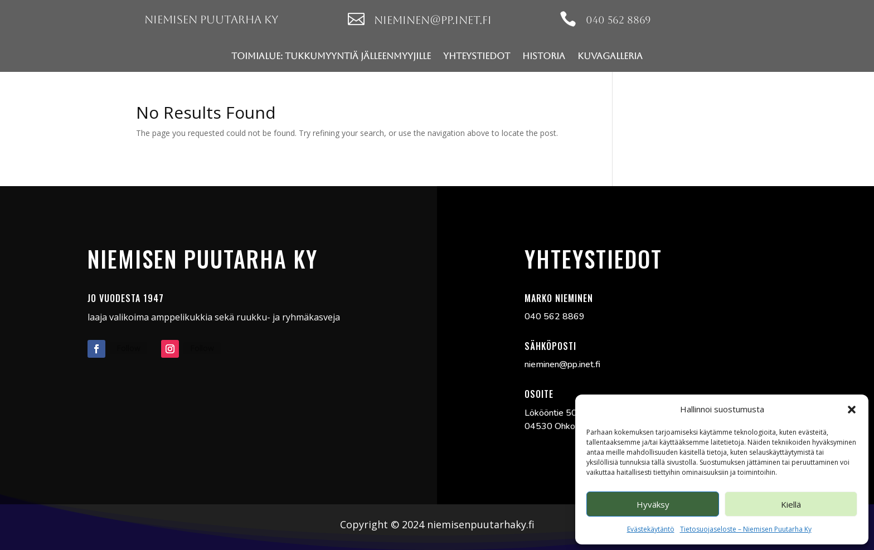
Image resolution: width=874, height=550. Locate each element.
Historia (543, 56)
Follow (128, 348)
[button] (851, 409)
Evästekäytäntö (650, 529)
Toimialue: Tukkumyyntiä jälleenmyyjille (331, 56)
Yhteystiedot (476, 56)
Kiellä (791, 504)
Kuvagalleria (610, 56)
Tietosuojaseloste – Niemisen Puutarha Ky (746, 529)
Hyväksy (653, 504)
